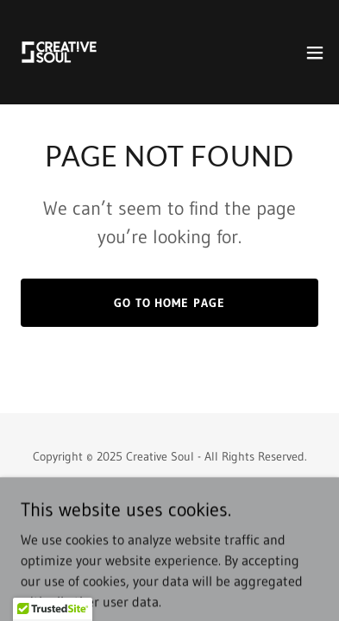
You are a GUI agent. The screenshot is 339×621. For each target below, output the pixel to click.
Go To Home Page (170, 302)
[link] (59, 52)
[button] (315, 52)
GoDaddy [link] (202, 495)
